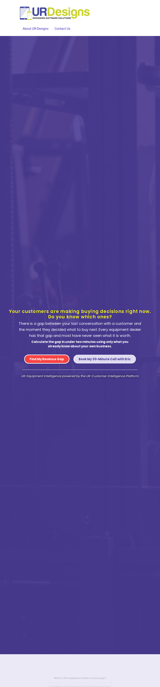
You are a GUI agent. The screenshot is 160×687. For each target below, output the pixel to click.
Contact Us (62, 29)
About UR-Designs (36, 29)
